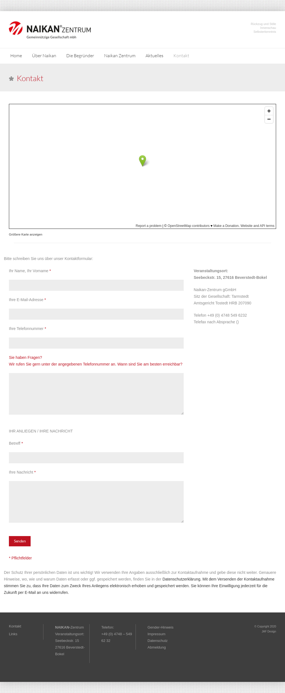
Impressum (156, 634)
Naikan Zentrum (120, 55)
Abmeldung (157, 647)
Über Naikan (44, 55)
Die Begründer (80, 55)
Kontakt (181, 55)
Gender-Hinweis (160, 627)
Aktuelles (154, 55)
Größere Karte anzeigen (25, 234)
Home (16, 55)
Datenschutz (158, 641)
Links (13, 634)
